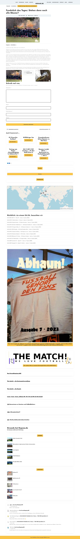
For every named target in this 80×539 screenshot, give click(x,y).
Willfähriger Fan (28, 137)
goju (11, 504)
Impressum (70, 2)
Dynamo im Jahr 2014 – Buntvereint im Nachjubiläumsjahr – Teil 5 (44, 152)
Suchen (40, 168)
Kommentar (8, 87)
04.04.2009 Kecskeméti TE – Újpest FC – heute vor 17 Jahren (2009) (19, 240)
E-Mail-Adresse (9, 111)
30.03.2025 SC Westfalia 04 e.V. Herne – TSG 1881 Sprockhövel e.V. (34, 516)
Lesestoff (31, 2)
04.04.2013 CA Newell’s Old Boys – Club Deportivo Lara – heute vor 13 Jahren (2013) (22, 231)
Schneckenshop (55, 2)
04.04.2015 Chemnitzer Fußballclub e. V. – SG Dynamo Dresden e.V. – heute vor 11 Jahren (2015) (25, 224)
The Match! (49, 2)
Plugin (71, 208)
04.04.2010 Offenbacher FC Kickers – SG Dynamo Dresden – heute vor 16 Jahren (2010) (23, 236)
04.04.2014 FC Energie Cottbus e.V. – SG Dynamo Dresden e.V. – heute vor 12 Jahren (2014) (24, 226)
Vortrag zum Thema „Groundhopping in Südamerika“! (13, 151)
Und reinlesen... (13, 142)
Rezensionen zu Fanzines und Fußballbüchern (21, 404)
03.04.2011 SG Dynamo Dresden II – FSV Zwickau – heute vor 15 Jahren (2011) (21, 233)
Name (7, 104)
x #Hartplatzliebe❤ (13, 412)
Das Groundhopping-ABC (18, 504)
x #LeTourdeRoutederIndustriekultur (18, 420)
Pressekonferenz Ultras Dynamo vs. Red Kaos (44, 138)
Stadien (26, 2)
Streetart (62, 2)
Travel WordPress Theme (35, 537)
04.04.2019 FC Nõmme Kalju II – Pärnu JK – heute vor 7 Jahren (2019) (20, 220)
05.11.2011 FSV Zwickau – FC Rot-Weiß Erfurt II (28, 150)
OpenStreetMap (63, 208)
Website (7, 117)
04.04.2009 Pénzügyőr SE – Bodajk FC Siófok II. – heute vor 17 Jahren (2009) (21, 243)
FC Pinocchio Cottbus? (13, 138)
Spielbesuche (21, 2)
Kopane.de (40, 3)
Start (17, 2)
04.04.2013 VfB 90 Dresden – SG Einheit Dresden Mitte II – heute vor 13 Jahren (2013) (23, 229)
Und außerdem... (14, 6)
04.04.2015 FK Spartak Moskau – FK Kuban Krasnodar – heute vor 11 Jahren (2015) (22, 222)
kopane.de (29, 73)
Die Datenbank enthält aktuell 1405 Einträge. (15, 429)
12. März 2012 (22, 15)
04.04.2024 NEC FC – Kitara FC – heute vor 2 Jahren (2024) (18, 217)
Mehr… (66, 2)
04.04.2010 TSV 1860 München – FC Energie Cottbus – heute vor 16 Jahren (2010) (22, 238)
